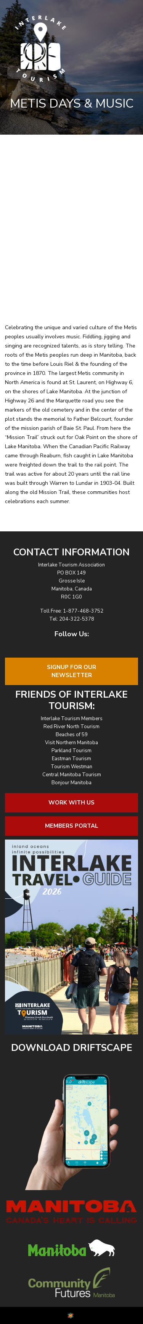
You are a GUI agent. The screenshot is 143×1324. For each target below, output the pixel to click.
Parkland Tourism (71, 750)
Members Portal (71, 826)
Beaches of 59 (72, 734)
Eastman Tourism (71, 758)
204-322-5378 (76, 619)
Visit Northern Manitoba (71, 742)
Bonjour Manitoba (71, 782)
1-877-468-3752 (83, 611)
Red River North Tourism (71, 726)
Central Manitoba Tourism (71, 774)
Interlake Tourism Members (72, 718)
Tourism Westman (71, 766)
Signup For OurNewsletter (71, 671)
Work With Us (71, 802)
